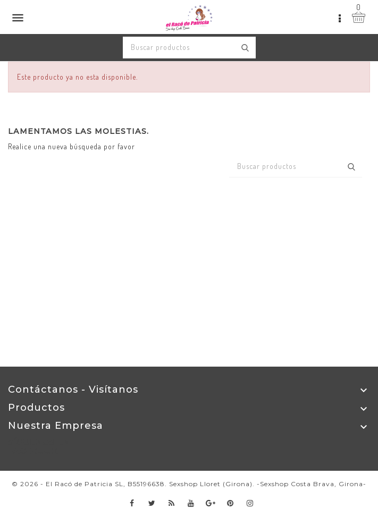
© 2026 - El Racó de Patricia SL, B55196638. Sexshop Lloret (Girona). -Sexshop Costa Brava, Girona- (189, 484)
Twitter (151, 503)
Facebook (132, 503)
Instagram (250, 503)
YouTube (191, 503)
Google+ (210, 503)
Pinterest (230, 503)
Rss (171, 503)
